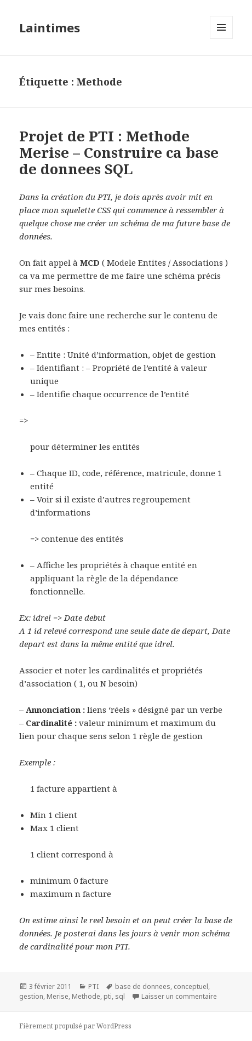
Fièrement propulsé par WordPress (75, 1026)
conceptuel (191, 986)
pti (108, 996)
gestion (31, 996)
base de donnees (142, 986)
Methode (86, 996)
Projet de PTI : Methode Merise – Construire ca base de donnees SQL (119, 152)
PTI (93, 986)
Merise (57, 996)
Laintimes (49, 27)
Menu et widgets (221, 38)
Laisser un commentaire (179, 996)
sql (120, 996)
